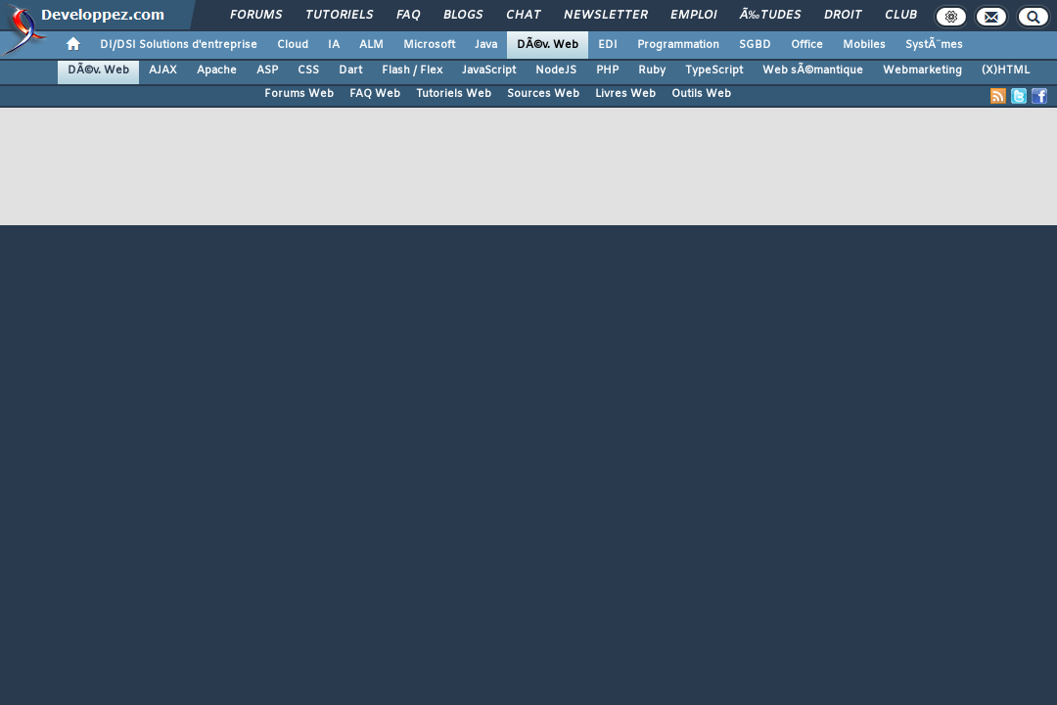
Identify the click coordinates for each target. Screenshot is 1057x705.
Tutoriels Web (453, 94)
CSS (308, 70)
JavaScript (489, 70)
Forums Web (299, 94)
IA (334, 45)
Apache (217, 70)
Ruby (652, 70)
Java (486, 45)
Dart (350, 70)
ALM (371, 45)
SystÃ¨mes (934, 45)
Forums (256, 16)
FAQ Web (374, 94)
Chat (523, 16)
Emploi (693, 16)
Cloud (292, 45)
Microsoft (429, 45)
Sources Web (543, 94)
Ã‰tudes (770, 16)
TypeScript (714, 70)
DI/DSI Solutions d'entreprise (178, 45)
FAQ (408, 16)
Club (900, 16)
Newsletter (605, 16)
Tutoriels (339, 16)
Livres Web (625, 94)
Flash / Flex (412, 70)
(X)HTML (1006, 70)
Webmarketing (922, 70)
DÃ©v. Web (547, 45)
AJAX (163, 70)
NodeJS (555, 70)
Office (807, 45)
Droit (842, 16)
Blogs (462, 16)
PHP (607, 70)
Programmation (678, 45)
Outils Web (701, 94)
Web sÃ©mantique (812, 70)
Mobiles (864, 45)
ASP (267, 70)
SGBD (755, 45)
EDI (608, 45)
